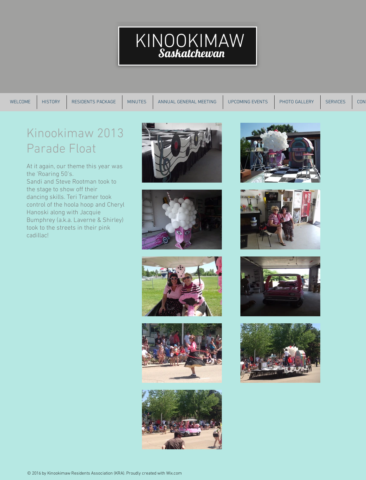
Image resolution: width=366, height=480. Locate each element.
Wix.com (174, 473)
